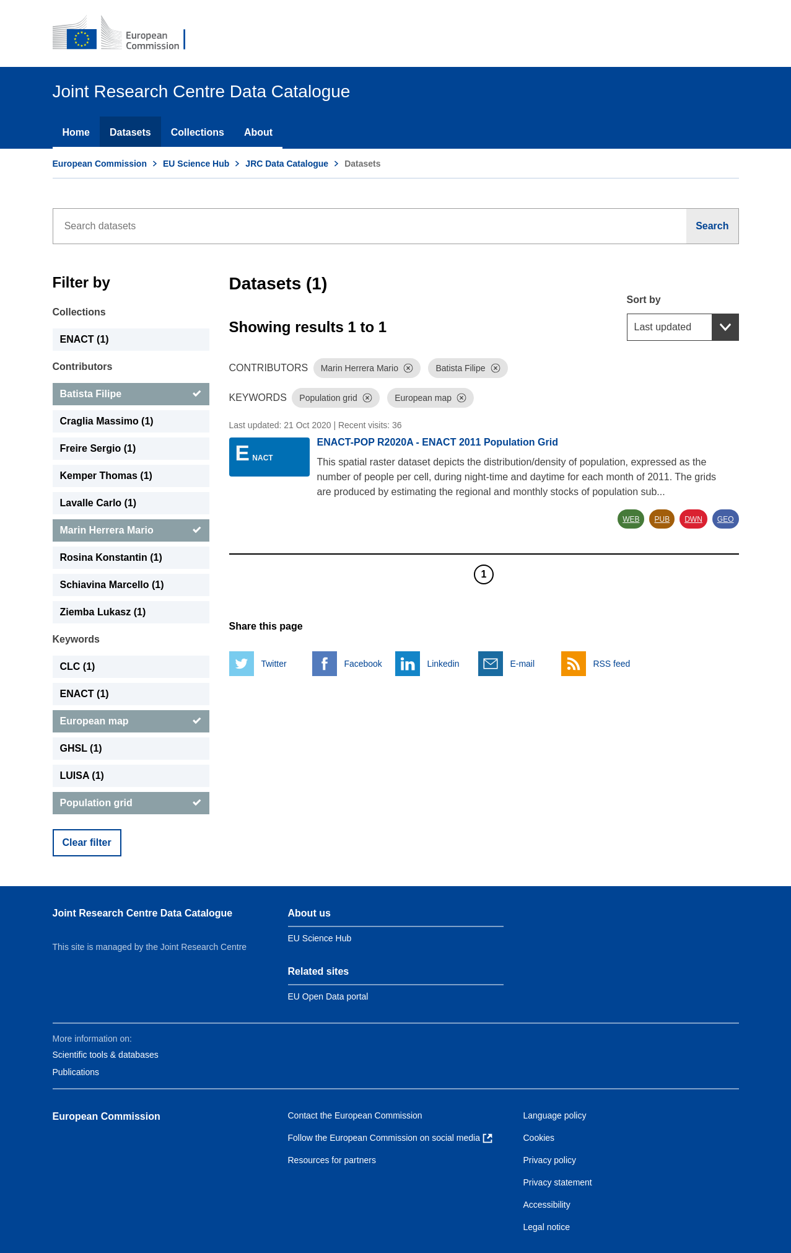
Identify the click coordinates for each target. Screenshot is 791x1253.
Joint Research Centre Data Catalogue (143, 913)
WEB (631, 519)
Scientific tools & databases (106, 1055)
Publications (76, 1072)
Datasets (130, 132)
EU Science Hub (196, 164)
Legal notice (546, 1227)
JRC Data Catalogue (286, 164)
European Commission (100, 164)
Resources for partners (332, 1160)
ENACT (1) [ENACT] (84, 339)
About (258, 132)
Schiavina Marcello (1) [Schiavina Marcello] (112, 584)
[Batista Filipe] (131, 394)
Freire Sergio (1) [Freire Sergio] (98, 448)
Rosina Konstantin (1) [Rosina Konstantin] (111, 557)
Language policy (555, 1115)
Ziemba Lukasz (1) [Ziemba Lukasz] (103, 612)
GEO (725, 519)
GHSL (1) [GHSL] (81, 748)
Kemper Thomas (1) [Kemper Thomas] (106, 475)
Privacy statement (557, 1182)
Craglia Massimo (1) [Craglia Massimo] (107, 421)
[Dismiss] (408, 368)
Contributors (83, 366)
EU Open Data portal (328, 996)
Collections (197, 132)
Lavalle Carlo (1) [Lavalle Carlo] (98, 503)
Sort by (644, 299)
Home (76, 132)
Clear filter (87, 842)
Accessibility (546, 1205)
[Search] (712, 226)
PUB (662, 519)
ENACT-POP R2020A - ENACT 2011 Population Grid (437, 442)
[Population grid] (131, 803)
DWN (693, 519)
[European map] (131, 721)
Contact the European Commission (355, 1115)
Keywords (76, 639)
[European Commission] (128, 33)
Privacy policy (550, 1160)
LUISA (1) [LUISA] (82, 775)
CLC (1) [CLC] (77, 666)
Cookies (539, 1138)
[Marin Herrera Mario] (131, 530)
